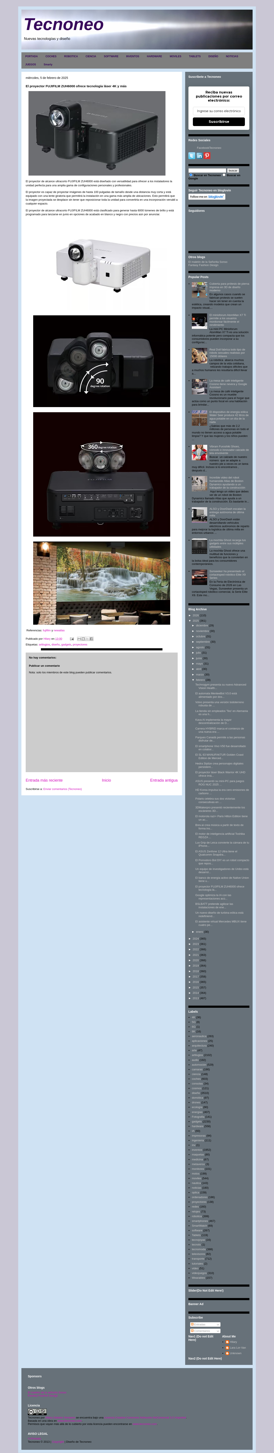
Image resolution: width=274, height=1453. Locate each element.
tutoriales (197, 1263)
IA (193, 1131)
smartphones (200, 1221)
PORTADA (31, 56)
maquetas (198, 1154)
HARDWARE (154, 56)
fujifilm (47, 630)
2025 (196, 620)
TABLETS (195, 56)
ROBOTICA (71, 56)
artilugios (44, 644)
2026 (196, 615)
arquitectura (199, 1045)
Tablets (196, 1235)
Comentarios (200, 1331)
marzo (200, 674)
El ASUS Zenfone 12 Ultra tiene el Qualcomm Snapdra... (216, 853)
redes (195, 1206)
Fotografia (198, 1116)
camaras (197, 1069)
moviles (196, 1178)
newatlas (59, 630)
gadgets (66, 644)
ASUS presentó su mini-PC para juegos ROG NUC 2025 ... (219, 782)
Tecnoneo (64, 24)
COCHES (50, 56)
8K (193, 1031)
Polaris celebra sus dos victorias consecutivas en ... (215, 800)
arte (194, 1050)
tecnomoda (199, 1249)
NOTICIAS (232, 56)
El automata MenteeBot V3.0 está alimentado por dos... (216, 695)
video (195, 1268)
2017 (196, 976)
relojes (196, 1211)
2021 (196, 955)
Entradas (198, 1324)
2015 (196, 987)
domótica (197, 1097)
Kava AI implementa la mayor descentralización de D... (213, 721)
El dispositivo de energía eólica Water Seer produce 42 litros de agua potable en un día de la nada (229, 417)
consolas (197, 1083)
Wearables (198, 1277)
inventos (197, 1149)
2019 (196, 965)
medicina (197, 1159)
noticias (196, 1187)
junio (199, 658)
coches (196, 1078)
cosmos (196, 1088)
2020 (196, 960)
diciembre (202, 625)
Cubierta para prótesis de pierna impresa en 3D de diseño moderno (229, 287)
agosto (200, 647)
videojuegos (199, 1273)
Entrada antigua (164, 780)
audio (195, 1060)
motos (195, 1173)
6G (193, 1026)
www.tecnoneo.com (70, 1420)
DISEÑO (213, 56)
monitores (198, 1168)
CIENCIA (91, 56)
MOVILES (175, 56)
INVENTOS (132, 56)
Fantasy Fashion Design (203, 265)
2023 (196, 944)
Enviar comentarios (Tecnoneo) (62, 789)
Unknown (235, 1353)
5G (193, 1022)
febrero (200, 679)
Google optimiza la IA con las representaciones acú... (213, 896)
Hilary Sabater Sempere (60, 1417)
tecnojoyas (198, 1239)
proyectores (80, 644)
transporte (198, 1258)
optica (195, 1192)
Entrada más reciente (44, 780)
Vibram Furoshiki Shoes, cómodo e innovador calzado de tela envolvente (229, 450)
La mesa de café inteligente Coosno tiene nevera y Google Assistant (228, 384)
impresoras (199, 1135)
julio (198, 652)
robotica (197, 1216)
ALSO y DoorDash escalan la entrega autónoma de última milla (227, 512)
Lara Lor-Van (238, 1347)
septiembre (203, 641)
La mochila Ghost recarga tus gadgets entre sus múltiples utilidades (227, 543)
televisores (198, 1254)
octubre (200, 636)
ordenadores (199, 1197)
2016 (196, 982)
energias (197, 1112)
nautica (196, 1183)
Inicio (106, 780)
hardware (197, 1126)
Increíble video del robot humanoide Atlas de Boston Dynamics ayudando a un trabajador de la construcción (227, 482)
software (197, 1230)
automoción (199, 1064)
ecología (197, 1107)
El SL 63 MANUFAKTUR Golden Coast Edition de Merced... (219, 756)
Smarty (48, 64)
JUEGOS (30, 64)
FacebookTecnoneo (209, 147)
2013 (196, 998)
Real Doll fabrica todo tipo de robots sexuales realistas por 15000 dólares (227, 353)
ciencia (196, 1074)
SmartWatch (199, 1225)
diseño (56, 644)
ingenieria (198, 1140)
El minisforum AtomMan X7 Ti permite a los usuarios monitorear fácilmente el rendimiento (227, 320)
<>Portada (34, 1438)
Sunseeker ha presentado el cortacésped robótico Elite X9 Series (227, 574)
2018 (196, 971)
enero (199, 931)
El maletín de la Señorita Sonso (207, 261)
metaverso (198, 1164)
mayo (199, 663)
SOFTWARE (111, 56)
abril (198, 669)
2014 (196, 992)
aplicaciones (199, 1040)
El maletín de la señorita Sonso (47, 1392)
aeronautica (199, 1036)
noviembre (202, 631)
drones (196, 1102)
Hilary (233, 1341)
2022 (196, 949)
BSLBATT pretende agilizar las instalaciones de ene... (214, 905)
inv (193, 1145)
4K (193, 1017)
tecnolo (196, 1244)
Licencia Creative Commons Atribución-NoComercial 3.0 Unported (145, 1417)
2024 (196, 938)
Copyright (58, 1441)
